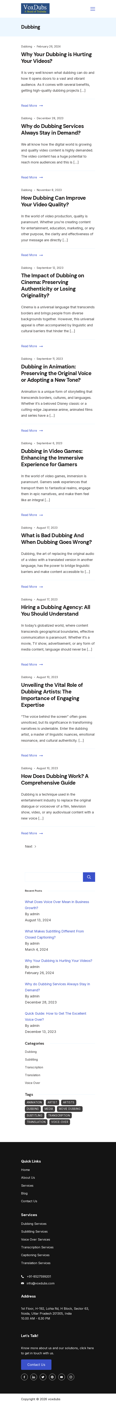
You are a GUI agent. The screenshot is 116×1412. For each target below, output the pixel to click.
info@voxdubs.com (40, 1283)
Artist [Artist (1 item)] (52, 1102)
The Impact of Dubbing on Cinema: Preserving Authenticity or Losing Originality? (52, 285)
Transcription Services (37, 1247)
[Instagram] (71, 1377)
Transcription (34, 1067)
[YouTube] (61, 1377)
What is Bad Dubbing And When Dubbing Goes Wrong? (56, 539)
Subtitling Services (34, 1231)
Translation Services (36, 1263)
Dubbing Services (34, 1224)
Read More (29, 105)
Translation (32, 1075)
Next (30, 846)
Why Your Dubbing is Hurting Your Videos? (56, 58)
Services (27, 1185)
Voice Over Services (35, 1239)
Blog (24, 1193)
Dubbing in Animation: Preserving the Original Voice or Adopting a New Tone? (56, 373)
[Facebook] (24, 1377)
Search (89, 877)
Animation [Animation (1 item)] (34, 1102)
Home (25, 1170)
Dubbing (26, 46)
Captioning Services (35, 1255)
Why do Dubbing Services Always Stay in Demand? (52, 129)
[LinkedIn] (33, 1377)
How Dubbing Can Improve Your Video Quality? (53, 201)
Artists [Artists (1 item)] (68, 1102)
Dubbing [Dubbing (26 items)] (33, 1108)
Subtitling (31, 1059)
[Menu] (92, 9)
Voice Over (32, 1083)
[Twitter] (43, 1377)
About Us (28, 1177)
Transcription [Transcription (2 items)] (59, 1115)
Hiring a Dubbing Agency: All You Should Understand (55, 610)
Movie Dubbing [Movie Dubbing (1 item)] (70, 1108)
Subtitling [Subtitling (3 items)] (35, 1115)
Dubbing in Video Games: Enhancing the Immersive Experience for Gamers (52, 458)
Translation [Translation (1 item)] (36, 1121)
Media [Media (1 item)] (49, 1108)
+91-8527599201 (39, 1276)
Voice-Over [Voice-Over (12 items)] (59, 1121)
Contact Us (29, 1201)
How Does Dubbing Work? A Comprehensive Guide (55, 779)
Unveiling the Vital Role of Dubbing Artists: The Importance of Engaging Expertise (52, 695)
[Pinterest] (52, 1377)
